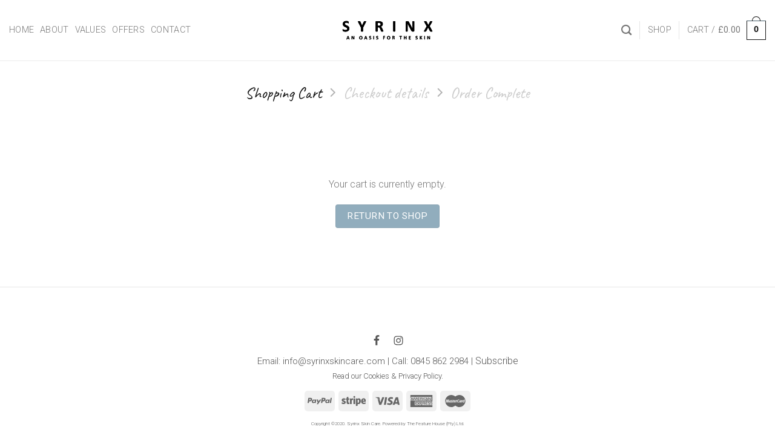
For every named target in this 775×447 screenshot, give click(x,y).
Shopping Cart (283, 93)
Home (21, 30)
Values (91, 30)
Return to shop (387, 215)
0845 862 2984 (440, 361)
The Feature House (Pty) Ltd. (435, 423)
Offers (128, 30)
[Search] (626, 30)
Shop (659, 30)
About (54, 30)
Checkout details (386, 93)
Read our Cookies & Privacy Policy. (387, 375)
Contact (171, 30)
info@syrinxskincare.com (334, 361)
